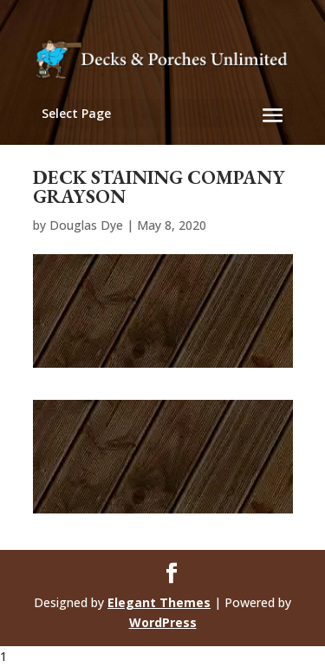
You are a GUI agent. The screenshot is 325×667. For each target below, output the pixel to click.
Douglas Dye (86, 225)
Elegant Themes (159, 602)
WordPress (163, 622)
